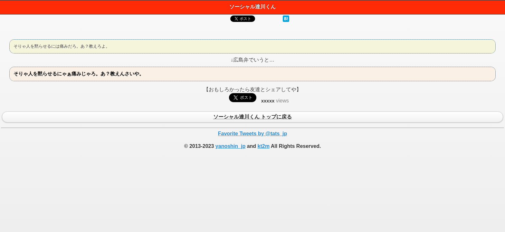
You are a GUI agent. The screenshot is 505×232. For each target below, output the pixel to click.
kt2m (264, 146)
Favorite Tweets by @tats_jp (252, 133)
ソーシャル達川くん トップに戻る (252, 117)
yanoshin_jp (230, 146)
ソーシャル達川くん (252, 6)
